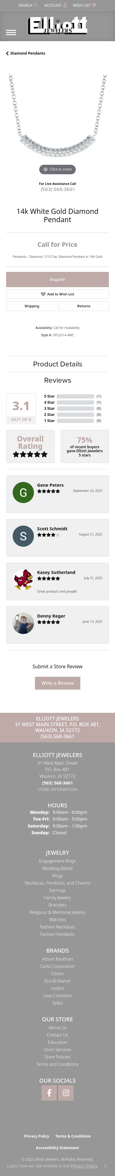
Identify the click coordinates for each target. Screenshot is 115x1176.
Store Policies (57, 1057)
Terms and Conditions (57, 1064)
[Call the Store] (57, 783)
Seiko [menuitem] (57, 1003)
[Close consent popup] (105, 1166)
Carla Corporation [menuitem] (57, 966)
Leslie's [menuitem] (57, 988)
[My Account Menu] (55, 5)
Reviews (57, 380)
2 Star (49, 414)
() (99, 396)
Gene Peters (50, 485)
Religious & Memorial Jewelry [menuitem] (57, 912)
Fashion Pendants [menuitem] (57, 934)
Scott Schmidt (52, 529)
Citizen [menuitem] (57, 973)
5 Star (49, 396)
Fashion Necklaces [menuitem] (57, 927)
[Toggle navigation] (11, 35)
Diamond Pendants (27, 53)
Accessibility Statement (57, 1147)
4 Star (49, 402)
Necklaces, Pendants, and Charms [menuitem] (57, 883)
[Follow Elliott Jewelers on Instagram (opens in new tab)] (66, 1093)
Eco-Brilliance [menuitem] (57, 981)
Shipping (32, 306)
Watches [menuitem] (57, 919)
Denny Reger (51, 616)
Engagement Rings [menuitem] (57, 861)
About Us (57, 1027)
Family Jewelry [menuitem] (57, 897)
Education (57, 1042)
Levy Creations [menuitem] (58, 995)
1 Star (49, 420)
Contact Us (57, 1035)
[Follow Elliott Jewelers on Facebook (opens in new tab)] (49, 1093)
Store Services (57, 1049)
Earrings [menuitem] (57, 890)
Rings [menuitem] (57, 875)
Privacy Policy (36, 1136)
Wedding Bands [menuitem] (57, 868)
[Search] (28, 5)
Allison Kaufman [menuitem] (57, 959)
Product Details (57, 364)
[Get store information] (57, 789)
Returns (83, 306)
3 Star (49, 408)
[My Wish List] (84, 5)
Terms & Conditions (73, 1136)
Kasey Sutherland (56, 572)
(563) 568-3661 (58, 189)
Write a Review (57, 683)
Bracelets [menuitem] (57, 905)
